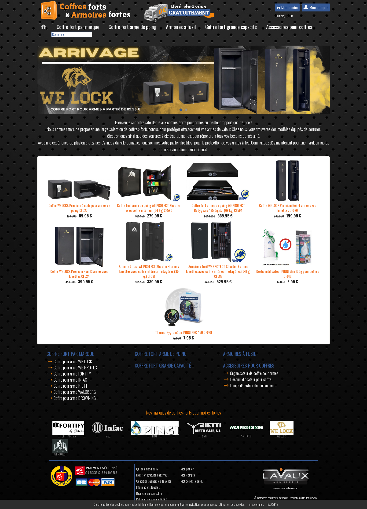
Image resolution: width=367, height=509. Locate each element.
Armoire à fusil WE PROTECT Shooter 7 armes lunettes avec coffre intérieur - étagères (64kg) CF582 (218, 269)
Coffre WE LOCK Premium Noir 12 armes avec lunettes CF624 (79, 271)
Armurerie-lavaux (309, 498)
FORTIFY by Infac (68, 436)
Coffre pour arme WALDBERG (75, 392)
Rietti (204, 436)
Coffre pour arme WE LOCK (73, 361)
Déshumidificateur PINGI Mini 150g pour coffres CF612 (287, 271)
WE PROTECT (60, 454)
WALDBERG (246, 436)
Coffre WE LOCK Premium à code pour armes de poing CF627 (79, 205)
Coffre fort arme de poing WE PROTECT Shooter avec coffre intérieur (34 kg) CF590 (149, 205)
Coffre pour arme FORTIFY (72, 374)
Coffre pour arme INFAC (70, 380)
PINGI (155, 436)
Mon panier (287, 7)
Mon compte (316, 7)
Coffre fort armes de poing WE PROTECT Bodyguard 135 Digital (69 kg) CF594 (218, 205)
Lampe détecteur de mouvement (252, 385)
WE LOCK (281, 436)
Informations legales (148, 487)
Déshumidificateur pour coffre (251, 379)
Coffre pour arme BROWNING (75, 398)
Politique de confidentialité (151, 499)
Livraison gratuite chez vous (152, 475)
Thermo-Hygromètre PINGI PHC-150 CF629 (183, 330)
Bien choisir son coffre (149, 493)
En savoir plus (256, 504)
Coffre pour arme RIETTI (71, 386)
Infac (108, 436)
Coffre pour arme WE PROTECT (76, 368)
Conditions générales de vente (153, 481)
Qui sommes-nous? (147, 468)
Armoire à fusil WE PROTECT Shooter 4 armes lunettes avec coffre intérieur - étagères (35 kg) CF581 (149, 269)
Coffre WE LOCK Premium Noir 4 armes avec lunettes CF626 (287, 205)
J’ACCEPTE (272, 504)
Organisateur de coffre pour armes (254, 373)
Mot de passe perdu (192, 481)
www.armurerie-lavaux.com (285, 486)
